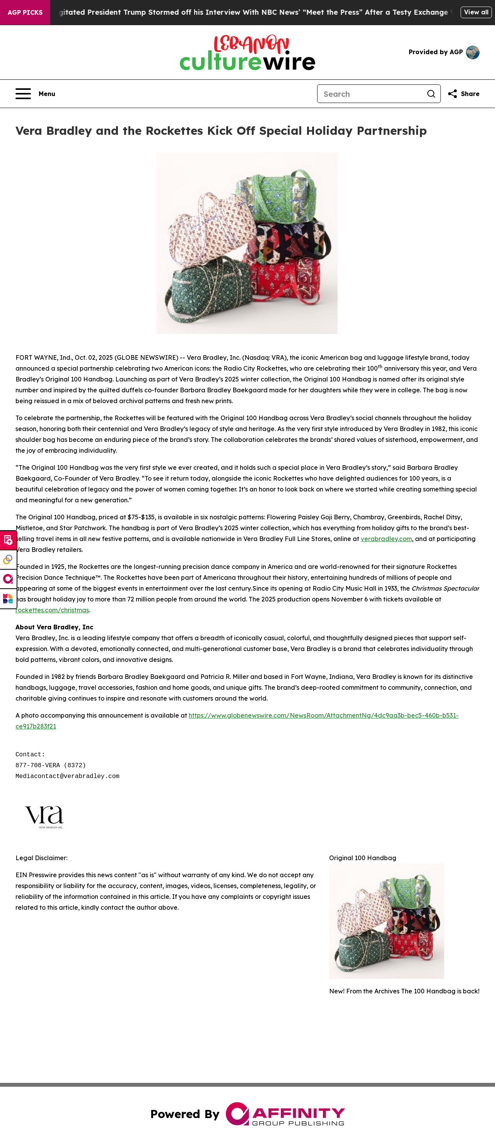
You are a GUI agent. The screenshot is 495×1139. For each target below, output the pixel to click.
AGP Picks (25, 12)
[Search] (369, 94)
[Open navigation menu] (35, 93)
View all (476, 12)
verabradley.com (386, 539)
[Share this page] (463, 93)
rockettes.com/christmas (52, 610)
